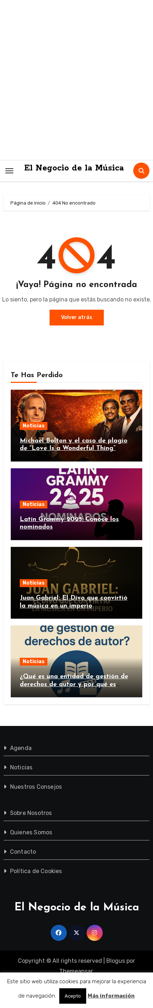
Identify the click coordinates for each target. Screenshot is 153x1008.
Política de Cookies (36, 871)
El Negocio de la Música (74, 168)
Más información (111, 996)
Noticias (34, 426)
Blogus (115, 960)
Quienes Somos (31, 832)
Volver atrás (76, 317)
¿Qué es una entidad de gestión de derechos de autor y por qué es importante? (74, 684)
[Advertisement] (76, 80)
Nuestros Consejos (36, 786)
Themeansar (76, 971)
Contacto (23, 851)
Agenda (21, 748)
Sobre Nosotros (31, 813)
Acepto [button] (73, 996)
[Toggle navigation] (9, 171)
